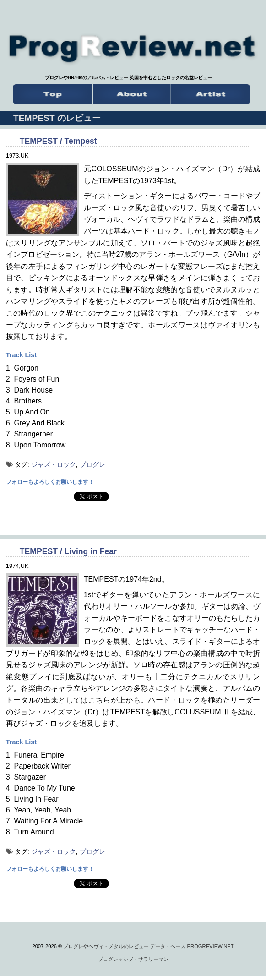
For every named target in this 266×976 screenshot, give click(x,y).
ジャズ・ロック (53, 464)
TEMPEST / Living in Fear (68, 551)
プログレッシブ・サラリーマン (133, 959)
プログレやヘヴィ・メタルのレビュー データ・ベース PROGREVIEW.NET (148, 946)
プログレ (92, 464)
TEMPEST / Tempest (58, 141)
